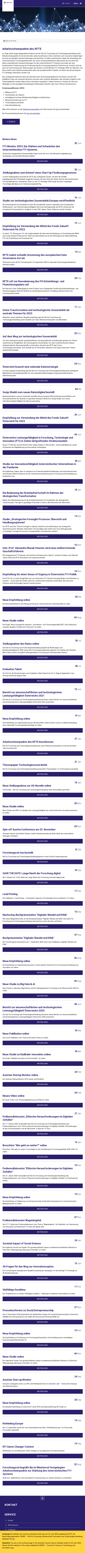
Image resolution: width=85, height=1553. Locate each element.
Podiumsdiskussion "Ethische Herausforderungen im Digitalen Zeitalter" (38, 1170)
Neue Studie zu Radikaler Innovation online (27, 1054)
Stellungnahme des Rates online (21, 643)
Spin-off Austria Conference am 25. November (29, 829)
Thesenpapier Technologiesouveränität (25, 764)
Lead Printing (10, 894)
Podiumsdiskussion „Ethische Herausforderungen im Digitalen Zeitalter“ (38, 1118)
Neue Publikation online (16, 1033)
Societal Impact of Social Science (22, 1243)
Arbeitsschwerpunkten (31, 109)
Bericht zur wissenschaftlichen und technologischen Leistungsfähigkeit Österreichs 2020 (32, 1009)
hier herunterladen (33, 113)
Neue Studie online (13, 620)
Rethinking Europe (13, 1423)
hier (13, 1539)
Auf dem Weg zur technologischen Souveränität (30, 336)
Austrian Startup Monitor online (20, 1075)
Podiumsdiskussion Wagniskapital (22, 1220)
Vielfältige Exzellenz (14, 1289)
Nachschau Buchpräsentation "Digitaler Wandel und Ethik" (35, 914)
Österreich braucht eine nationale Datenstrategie (30, 366)
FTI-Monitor (11, 1530)
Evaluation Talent (12, 669)
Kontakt (10, 1520)
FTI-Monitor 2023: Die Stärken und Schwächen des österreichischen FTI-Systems (31, 148)
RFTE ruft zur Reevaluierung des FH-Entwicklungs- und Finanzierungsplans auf (33, 283)
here (12, 1548)
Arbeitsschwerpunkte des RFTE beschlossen (28, 741)
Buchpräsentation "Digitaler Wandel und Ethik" (28, 937)
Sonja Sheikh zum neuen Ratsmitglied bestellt (29, 392)
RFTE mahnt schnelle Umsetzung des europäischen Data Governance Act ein (35, 257)
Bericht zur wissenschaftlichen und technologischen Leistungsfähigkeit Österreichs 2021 (32, 694)
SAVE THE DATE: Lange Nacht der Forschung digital (31, 873)
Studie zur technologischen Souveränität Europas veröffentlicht (39, 200)
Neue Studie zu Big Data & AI (19, 984)
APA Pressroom (13, 1525)
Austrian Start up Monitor (17, 1379)
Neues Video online (13, 1095)
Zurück (11, 122)
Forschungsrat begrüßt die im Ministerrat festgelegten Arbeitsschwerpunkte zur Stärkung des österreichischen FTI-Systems (37, 1470)
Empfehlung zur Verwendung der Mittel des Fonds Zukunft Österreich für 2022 (36, 419)
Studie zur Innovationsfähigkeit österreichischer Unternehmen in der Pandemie (39, 466)
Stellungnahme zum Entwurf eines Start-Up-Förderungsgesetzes (39, 172)
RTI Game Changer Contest (18, 1446)
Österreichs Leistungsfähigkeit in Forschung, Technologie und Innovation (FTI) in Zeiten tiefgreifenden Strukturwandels (38, 439)
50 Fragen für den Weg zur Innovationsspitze (28, 1266)
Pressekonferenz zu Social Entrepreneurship (28, 1310)
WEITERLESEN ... (43, 161)
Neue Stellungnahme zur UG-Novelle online (27, 785)
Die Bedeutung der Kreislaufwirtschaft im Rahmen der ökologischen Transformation (33, 494)
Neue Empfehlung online (16, 599)
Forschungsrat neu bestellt (18, 852)
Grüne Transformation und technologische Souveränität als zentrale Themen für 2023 (36, 312)
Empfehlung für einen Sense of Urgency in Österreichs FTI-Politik (40, 574)
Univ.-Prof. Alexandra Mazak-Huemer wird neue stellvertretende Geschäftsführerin (39, 550)
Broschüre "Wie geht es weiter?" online (25, 1145)
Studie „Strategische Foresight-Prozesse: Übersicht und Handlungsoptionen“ (34, 521)
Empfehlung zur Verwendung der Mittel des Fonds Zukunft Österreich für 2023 (36, 228)
